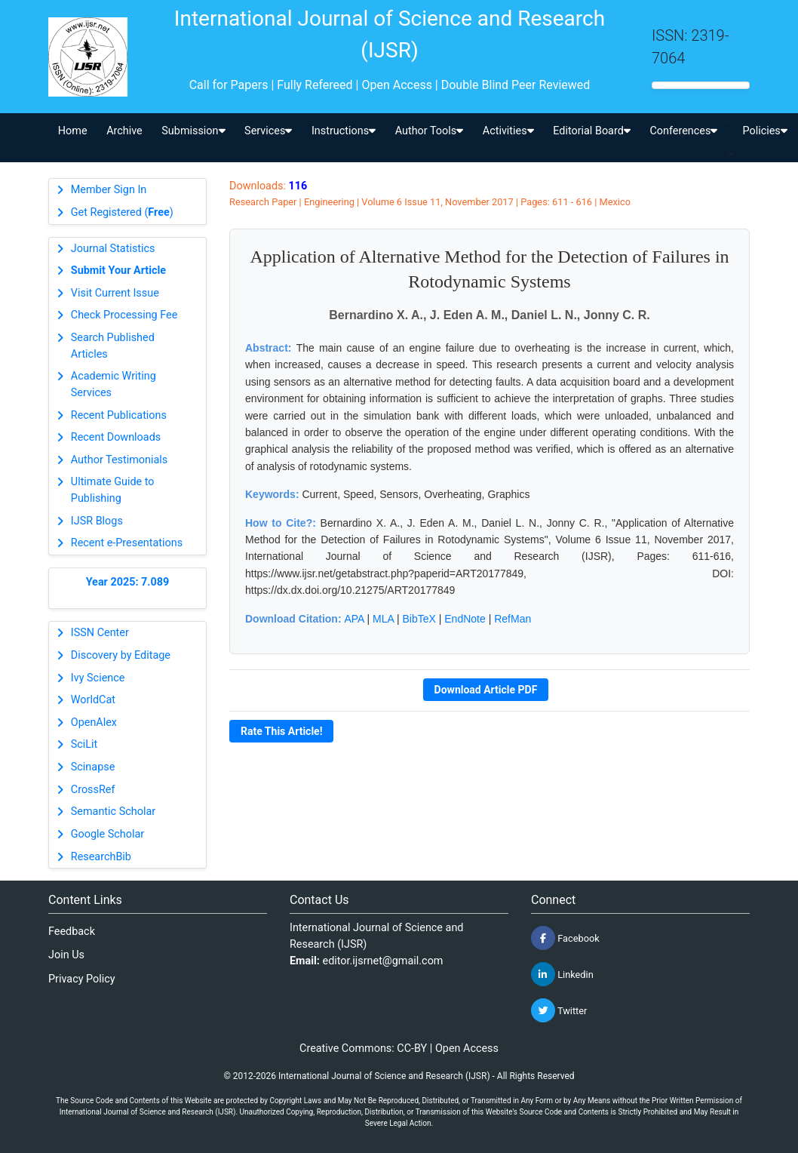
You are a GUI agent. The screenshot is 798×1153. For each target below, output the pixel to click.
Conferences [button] (683, 131)
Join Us (66, 955)
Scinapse (93, 767)
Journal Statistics (113, 248)
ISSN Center (100, 632)
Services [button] (268, 131)
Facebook (565, 938)
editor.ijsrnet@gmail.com (383, 961)
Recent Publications (119, 415)
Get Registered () (122, 212)
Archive (124, 131)
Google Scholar (107, 834)
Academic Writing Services (113, 384)
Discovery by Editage (120, 655)
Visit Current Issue (115, 293)
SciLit (84, 744)
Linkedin (562, 974)
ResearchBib (101, 856)
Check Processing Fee (124, 315)
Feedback (71, 931)
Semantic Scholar (113, 811)
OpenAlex (94, 722)
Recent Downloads (116, 437)
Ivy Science (98, 678)
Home (72, 131)
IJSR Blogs (97, 521)
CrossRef (93, 789)
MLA (383, 619)
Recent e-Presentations (127, 543)
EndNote (464, 619)
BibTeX (419, 619)
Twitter (559, 1010)
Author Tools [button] (429, 131)
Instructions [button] (344, 131)
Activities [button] (508, 131)
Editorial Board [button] (592, 131)
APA (354, 619)
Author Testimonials (119, 460)
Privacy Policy (81, 979)
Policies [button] (764, 131)
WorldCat (93, 699)
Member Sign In (108, 189)
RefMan (512, 619)
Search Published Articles (113, 346)
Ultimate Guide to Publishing (113, 490)
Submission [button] (193, 131)
